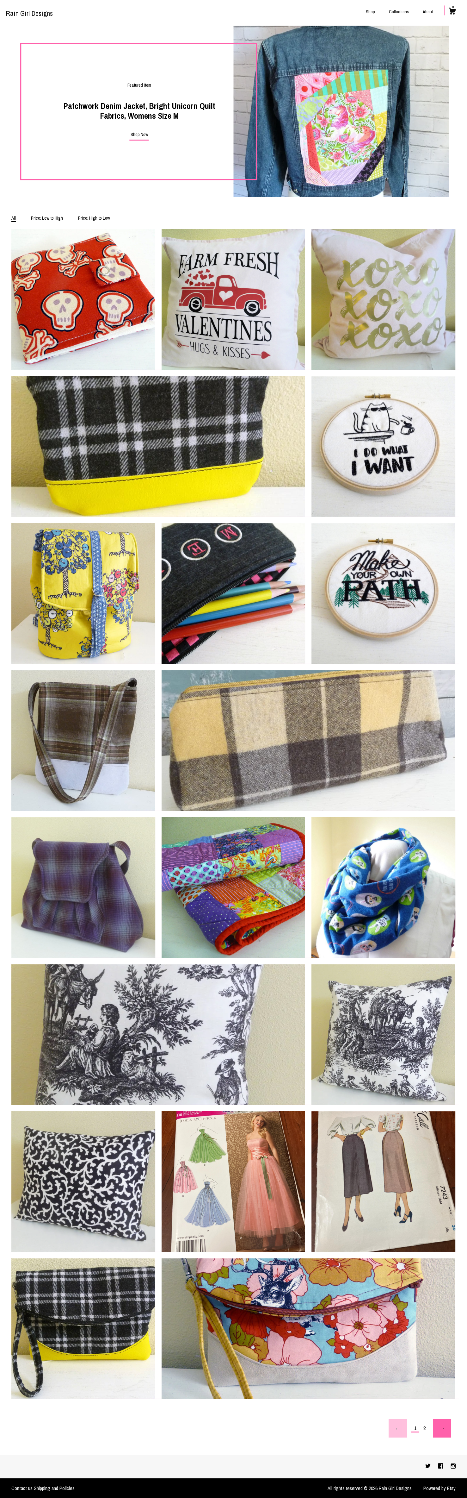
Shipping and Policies (54, 1488)
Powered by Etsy (439, 1488)
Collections (399, 12)
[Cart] (452, 12)
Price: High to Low (94, 218)
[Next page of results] (442, 1428)
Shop (370, 12)
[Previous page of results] (398, 1428)
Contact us (22, 1488)
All (13, 218)
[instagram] (453, 1466)
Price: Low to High (47, 218)
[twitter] (428, 1466)
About (428, 12)
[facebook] (441, 1466)
